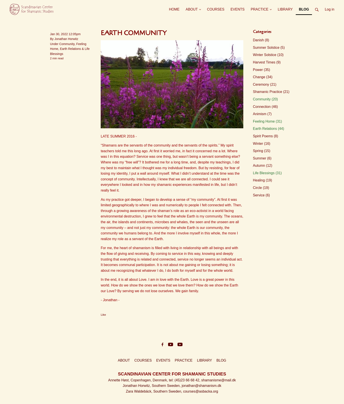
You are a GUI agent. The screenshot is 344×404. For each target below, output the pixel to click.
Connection (265, 107)
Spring (261, 151)
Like (103, 314)
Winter (261, 143)
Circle (261, 188)
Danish (261, 40)
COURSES (143, 360)
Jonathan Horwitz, (137, 386)
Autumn (262, 165)
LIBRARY (204, 360)
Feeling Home (267, 121)
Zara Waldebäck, (139, 391)
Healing (262, 180)
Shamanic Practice (271, 92)
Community (67, 44)
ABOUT (124, 360)
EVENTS (163, 360)
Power (261, 70)
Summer (262, 158)
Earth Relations (70, 49)
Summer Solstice (269, 47)
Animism (262, 114)
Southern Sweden (166, 386)
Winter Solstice (268, 55)
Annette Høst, (119, 380)
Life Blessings (267, 173)
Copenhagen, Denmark (149, 380)
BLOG (221, 360)
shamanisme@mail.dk (218, 380)
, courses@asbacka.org (199, 391)
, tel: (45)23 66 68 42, (184, 380)
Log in (329, 9)
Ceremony (264, 84)
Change (262, 77)
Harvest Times (267, 62)
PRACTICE (184, 360)
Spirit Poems (265, 136)
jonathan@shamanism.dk (201, 386)
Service (261, 195)
